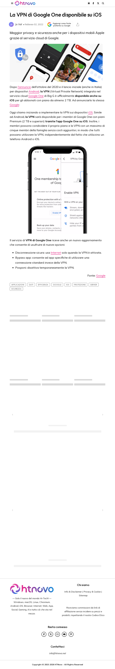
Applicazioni (17, 285)
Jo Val (18, 24)
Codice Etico (98, 615)
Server (93, 285)
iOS (90, 112)
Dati (31, 285)
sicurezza (16, 289)
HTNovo (58, 664)
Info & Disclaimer (73, 591)
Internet (56, 252)
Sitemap (83, 595)
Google (14, 104)
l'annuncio (24, 87)
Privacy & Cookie (92, 591)
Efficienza (43, 285)
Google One (36, 96)
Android (34, 91)
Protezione (80, 285)
